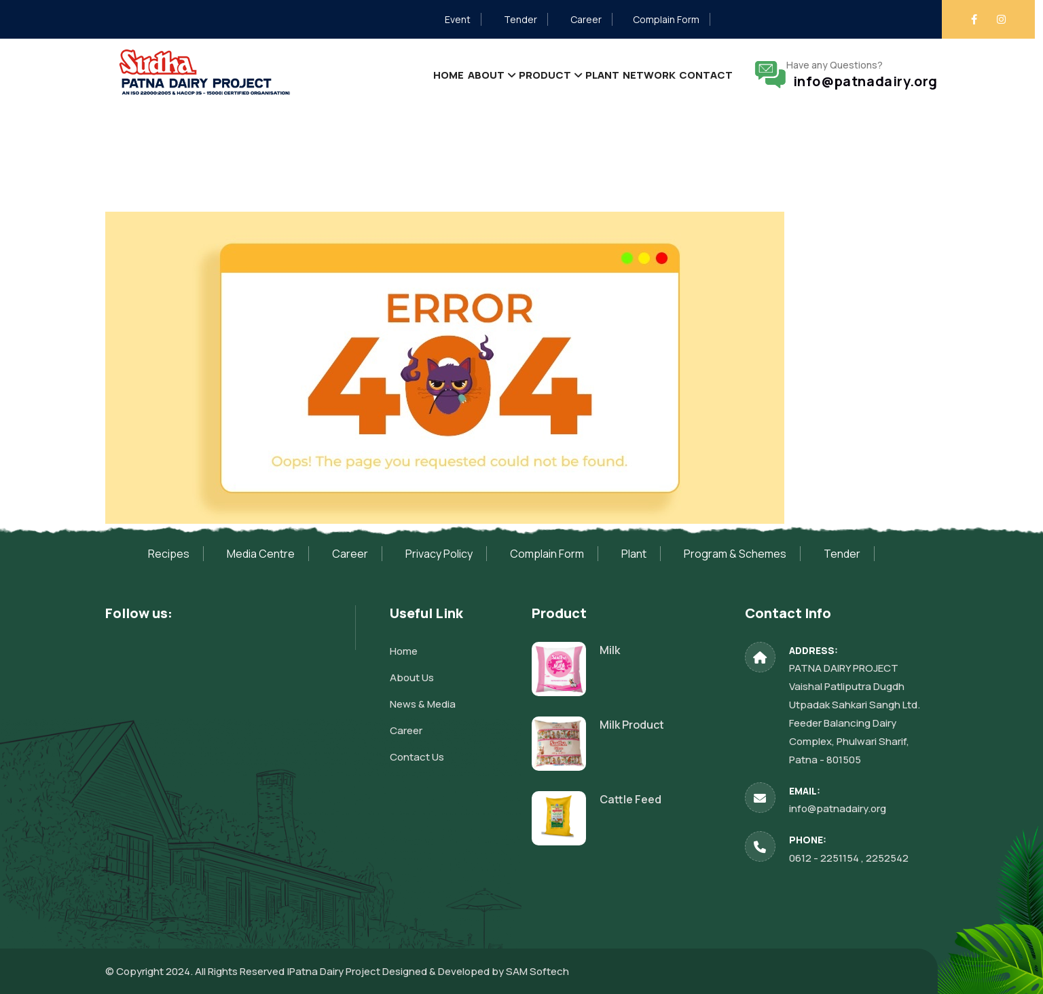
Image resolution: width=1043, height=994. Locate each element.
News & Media (423, 704)
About (414, 74)
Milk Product (632, 724)
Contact (698, 74)
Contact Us (417, 757)
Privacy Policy (439, 553)
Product (489, 74)
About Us (412, 677)
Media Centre (261, 553)
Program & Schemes (735, 553)
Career (586, 19)
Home (360, 74)
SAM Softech (537, 971)
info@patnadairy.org (862, 81)
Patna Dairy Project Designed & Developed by (397, 971)
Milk (610, 650)
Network (626, 74)
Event (458, 19)
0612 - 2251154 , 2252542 (849, 858)
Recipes (168, 553)
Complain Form (666, 19)
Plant (563, 74)
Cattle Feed (630, 799)
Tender (520, 19)
